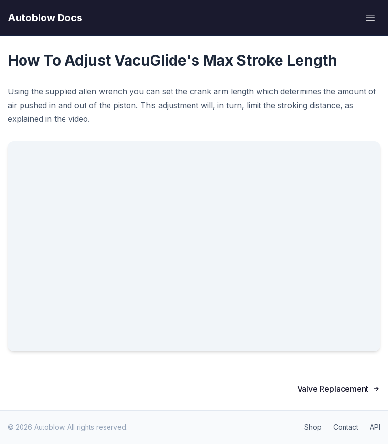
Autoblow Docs (45, 17)
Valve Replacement (338, 389)
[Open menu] (370, 17)
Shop (313, 427)
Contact (345, 427)
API (375, 427)
